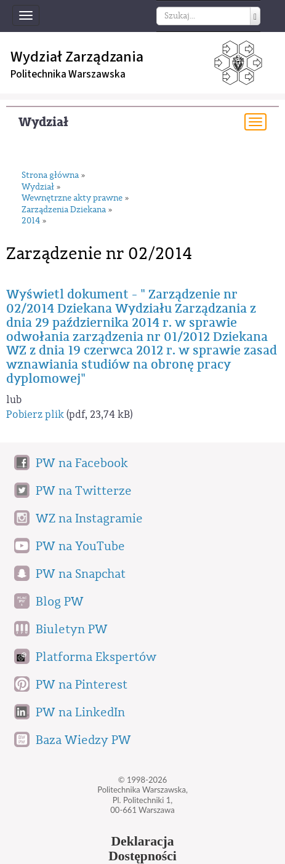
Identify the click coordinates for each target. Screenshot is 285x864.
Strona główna (50, 175)
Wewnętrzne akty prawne (72, 198)
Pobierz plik (35, 414)
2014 (31, 221)
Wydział (43, 122)
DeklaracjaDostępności (142, 848)
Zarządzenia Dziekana (64, 210)
